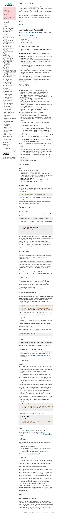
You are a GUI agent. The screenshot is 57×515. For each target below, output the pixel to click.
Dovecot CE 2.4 (6, 144)
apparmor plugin (7, 56)
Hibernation (6, 77)
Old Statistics (7, 133)
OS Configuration (8, 46)
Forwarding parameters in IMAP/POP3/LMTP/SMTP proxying (10, 72)
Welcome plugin (7, 127)
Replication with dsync (9, 107)
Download (5, 142)
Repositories (6, 141)
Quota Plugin (7, 106)
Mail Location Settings (9, 41)
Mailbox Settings (8, 45)
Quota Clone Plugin (8, 104)
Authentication (7, 31)
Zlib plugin (6, 128)
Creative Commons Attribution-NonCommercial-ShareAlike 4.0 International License (9, 159)
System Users (7, 119)
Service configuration (9, 112)
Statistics (6, 53)
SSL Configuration (8, 116)
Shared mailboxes (8, 113)
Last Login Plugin (8, 85)
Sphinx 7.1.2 (38, 512)
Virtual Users (7, 125)
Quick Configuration (8, 103)
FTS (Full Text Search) (9, 37)
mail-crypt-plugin (8, 91)
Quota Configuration (8, 50)
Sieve (5, 52)
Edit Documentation (7, 139)
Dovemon (6, 65)
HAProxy (6, 38)
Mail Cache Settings (8, 89)
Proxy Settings (7, 98)
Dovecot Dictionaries (8, 36)
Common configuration (9, 59)
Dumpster (6, 88)
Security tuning (7, 110)
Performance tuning (8, 97)
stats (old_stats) (7, 95)
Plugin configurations (9, 47)
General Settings (7, 76)
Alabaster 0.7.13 (45, 512)
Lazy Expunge (7, 86)
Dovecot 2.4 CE (7, 18)
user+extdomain (24, 96)
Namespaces (7, 43)
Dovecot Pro (6, 146)
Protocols (6, 49)
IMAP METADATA (8, 83)
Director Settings (8, 61)
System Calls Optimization (10, 118)
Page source (52, 512)
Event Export (7, 67)
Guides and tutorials (8, 40)
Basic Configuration (8, 58)
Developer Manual (7, 136)
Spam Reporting (7, 115)
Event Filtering (7, 68)
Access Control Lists (8, 55)
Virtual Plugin (7, 124)
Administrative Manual (8, 28)
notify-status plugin (8, 94)
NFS (5, 92)
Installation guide (7, 134)
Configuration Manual (8, 29)
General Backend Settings (10, 74)
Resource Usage (7, 109)
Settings (5, 26)
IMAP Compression (8, 82)
